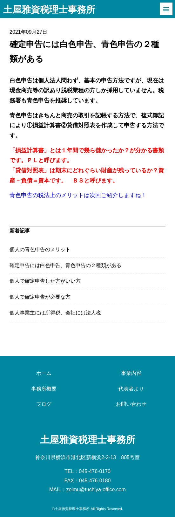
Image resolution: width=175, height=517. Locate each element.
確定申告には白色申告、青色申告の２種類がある (65, 265)
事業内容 (131, 373)
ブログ (43, 404)
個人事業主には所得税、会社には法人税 (55, 312)
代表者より (131, 388)
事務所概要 (44, 388)
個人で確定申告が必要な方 (40, 297)
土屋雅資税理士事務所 (49, 9)
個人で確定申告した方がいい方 (45, 281)
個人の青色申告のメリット (40, 249)
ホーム (43, 373)
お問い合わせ (131, 404)
